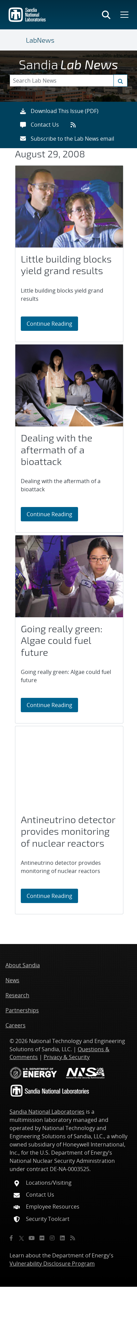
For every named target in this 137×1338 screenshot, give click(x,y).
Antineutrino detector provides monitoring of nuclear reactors (68, 831)
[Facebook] (11, 1238)
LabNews (40, 40)
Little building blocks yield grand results (66, 265)
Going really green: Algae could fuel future (61, 640)
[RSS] (72, 1238)
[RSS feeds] (75, 125)
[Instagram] (52, 1238)
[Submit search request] (120, 80)
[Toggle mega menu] (124, 14)
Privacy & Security (67, 1057)
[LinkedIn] (62, 1238)
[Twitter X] (21, 1238)
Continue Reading (52, 323)
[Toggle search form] (106, 14)
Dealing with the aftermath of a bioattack (56, 449)
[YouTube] (32, 1238)
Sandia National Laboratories (47, 1111)
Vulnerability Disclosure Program (52, 1263)
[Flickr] (42, 1238)
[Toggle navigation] (18, 40)
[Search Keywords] (68, 80)
